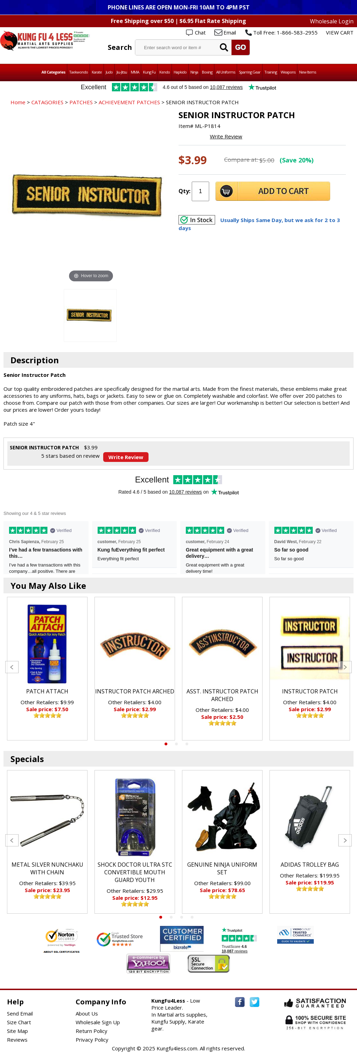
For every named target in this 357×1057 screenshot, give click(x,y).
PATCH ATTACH (47, 691)
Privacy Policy (92, 1039)
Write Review (226, 136)
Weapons (288, 72)
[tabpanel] (47, 668)
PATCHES (81, 102)
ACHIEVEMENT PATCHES (129, 102)
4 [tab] (192, 917)
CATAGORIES (47, 102)
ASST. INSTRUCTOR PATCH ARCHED (222, 695)
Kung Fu (149, 72)
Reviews (17, 1039)
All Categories (53, 72)
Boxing (207, 72)
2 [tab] (176, 744)
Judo (109, 72)
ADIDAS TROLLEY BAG (310, 864)
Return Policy (91, 1030)
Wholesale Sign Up (98, 1022)
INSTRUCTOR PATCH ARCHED (134, 691)
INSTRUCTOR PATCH (310, 691)
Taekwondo (78, 72)
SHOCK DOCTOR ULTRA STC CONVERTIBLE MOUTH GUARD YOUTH (135, 872)
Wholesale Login (332, 21)
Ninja (194, 72)
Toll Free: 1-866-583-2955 (285, 32)
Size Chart (19, 1022)
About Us (87, 1013)
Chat (200, 32)
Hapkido (180, 72)
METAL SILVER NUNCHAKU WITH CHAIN (47, 868)
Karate (97, 72)
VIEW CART (340, 32)
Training (270, 72)
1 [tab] (166, 744)
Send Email (20, 1013)
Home (17, 102)
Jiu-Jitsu (121, 72)
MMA (135, 72)
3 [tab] (186, 744)
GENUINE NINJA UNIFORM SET (222, 868)
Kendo (164, 72)
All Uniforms (225, 72)
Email (229, 32)
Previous (12, 667)
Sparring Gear (249, 72)
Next (345, 667)
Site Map (17, 1030)
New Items (307, 72)
